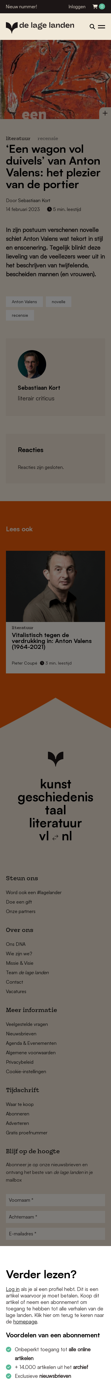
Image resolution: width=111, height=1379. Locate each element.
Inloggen (77, 6)
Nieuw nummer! (21, 6)
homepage (25, 1321)
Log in (13, 1289)
